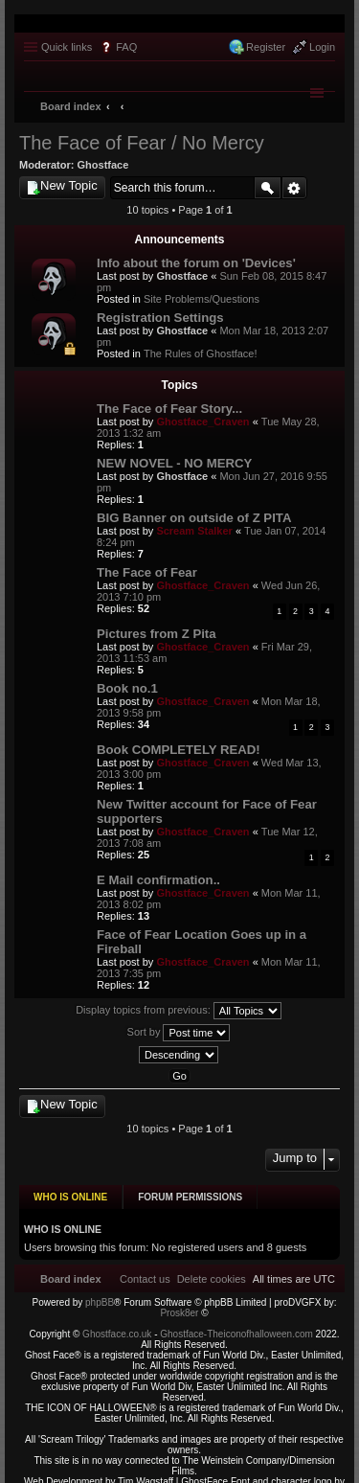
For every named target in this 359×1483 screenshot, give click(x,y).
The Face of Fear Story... (169, 408)
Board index (70, 106)
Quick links (66, 47)
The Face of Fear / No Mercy (141, 142)
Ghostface (103, 165)
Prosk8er (179, 1306)
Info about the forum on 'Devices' (196, 263)
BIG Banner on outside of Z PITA (194, 518)
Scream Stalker (194, 530)
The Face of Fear (147, 572)
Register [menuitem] (265, 47)
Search (267, 187)
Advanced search (294, 187)
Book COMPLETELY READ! (178, 749)
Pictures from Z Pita (156, 634)
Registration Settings (160, 317)
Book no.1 (127, 688)
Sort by (179, 1032)
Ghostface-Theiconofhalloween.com (236, 1327)
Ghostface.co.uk (118, 1327)
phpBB (99, 1295)
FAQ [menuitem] (126, 47)
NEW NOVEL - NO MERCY (174, 463)
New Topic (69, 185)
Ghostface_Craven (202, 421)
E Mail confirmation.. (158, 880)
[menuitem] (211, 1271)
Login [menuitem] (322, 47)
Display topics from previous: (178, 1010)
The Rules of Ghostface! (201, 353)
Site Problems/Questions (201, 299)
